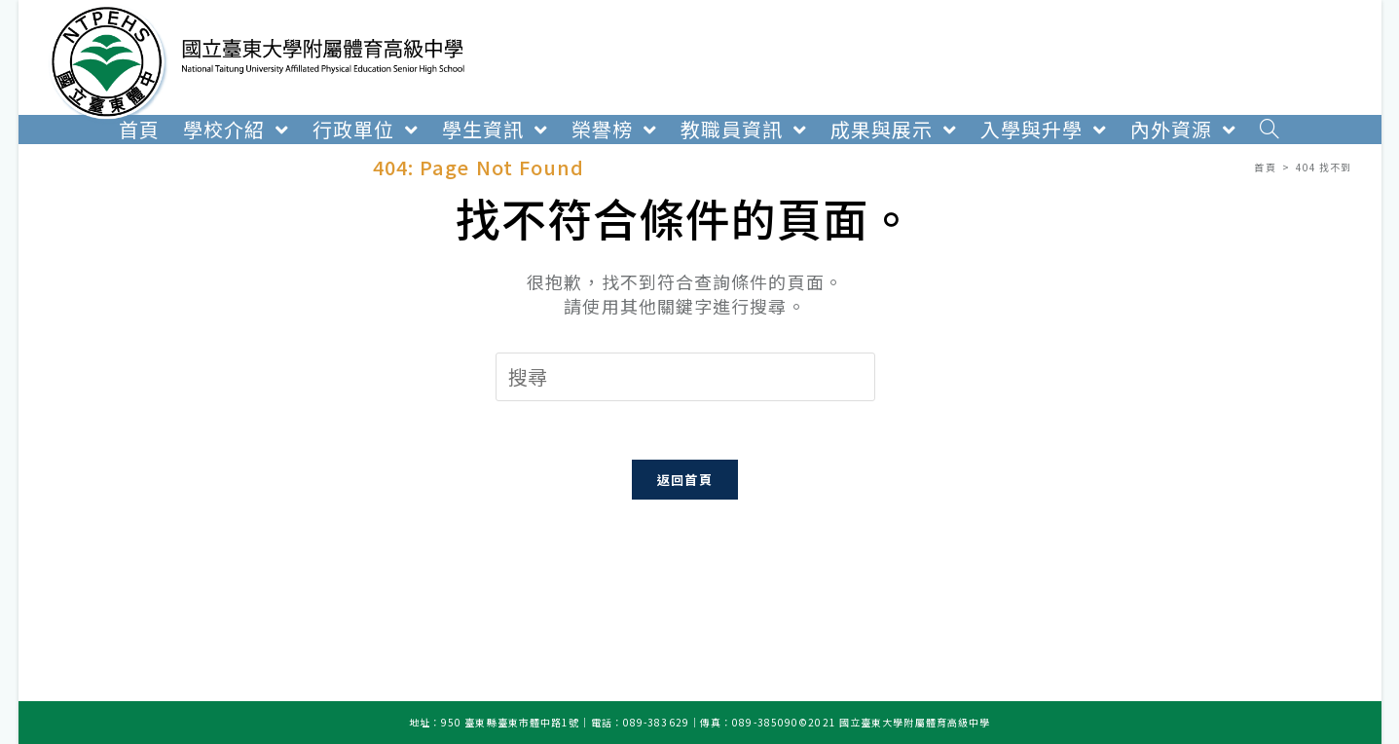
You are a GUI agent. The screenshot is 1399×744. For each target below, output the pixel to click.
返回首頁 (685, 479)
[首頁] (1264, 167)
